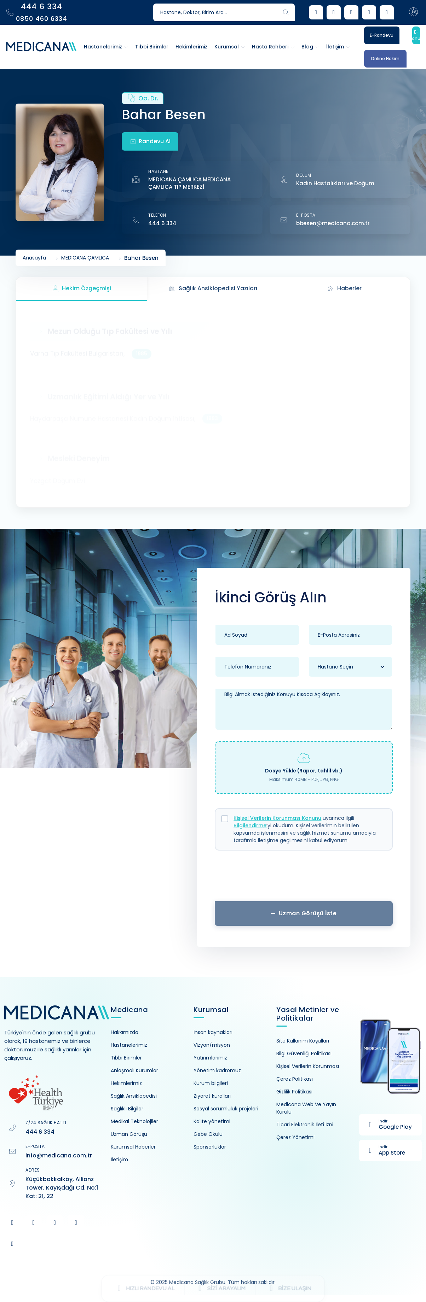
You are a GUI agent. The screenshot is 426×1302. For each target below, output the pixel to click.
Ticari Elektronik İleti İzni (304, 1124)
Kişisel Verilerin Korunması (307, 1066)
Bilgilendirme (250, 825)
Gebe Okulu (208, 1134)
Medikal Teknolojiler (134, 1121)
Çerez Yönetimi (295, 1137)
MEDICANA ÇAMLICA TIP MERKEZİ (189, 183)
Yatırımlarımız (210, 1057)
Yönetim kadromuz (217, 1070)
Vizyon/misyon (212, 1045)
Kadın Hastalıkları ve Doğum (335, 183)
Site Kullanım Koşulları (302, 1040)
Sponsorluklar (210, 1146)
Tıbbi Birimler (126, 1057)
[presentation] (303, 878)
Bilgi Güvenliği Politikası (304, 1053)
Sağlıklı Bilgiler (127, 1108)
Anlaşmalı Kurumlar (134, 1070)
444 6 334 (162, 223)
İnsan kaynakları (213, 1032)
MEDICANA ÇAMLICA (175, 179)
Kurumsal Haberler (133, 1146)
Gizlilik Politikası (294, 1091)
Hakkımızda (124, 1032)
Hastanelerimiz (129, 1045)
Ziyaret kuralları (212, 1095)
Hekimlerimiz (126, 1083)
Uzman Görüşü (129, 1134)
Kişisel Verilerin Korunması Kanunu (277, 818)
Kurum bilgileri (211, 1083)
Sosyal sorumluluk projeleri (226, 1108)
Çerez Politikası (294, 1078)
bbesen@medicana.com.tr (333, 223)
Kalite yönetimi (212, 1121)
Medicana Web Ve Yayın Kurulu (306, 1108)
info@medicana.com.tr (58, 1155)
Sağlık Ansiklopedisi (134, 1095)
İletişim (119, 1159)
